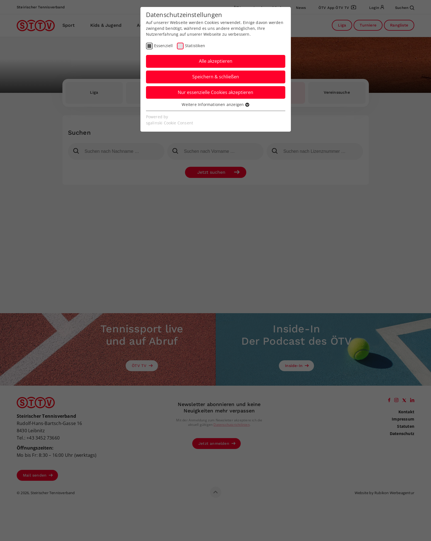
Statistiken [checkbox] (195, 45)
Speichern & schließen (215, 77)
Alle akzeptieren (215, 61)
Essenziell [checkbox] (163, 45)
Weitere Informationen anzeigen (215, 104)
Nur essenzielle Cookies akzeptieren (215, 92)
